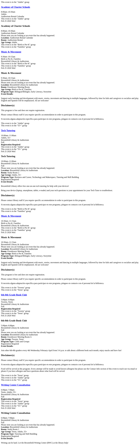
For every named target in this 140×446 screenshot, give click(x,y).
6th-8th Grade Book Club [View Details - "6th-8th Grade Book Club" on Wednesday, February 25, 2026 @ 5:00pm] (14, 294)
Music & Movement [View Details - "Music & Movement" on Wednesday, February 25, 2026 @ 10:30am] (11, 216)
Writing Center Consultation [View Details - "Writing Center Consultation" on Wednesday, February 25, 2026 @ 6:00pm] (15, 385)
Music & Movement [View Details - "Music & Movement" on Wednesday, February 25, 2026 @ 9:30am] (11, 52)
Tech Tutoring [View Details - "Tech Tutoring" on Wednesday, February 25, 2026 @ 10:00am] (8, 130)
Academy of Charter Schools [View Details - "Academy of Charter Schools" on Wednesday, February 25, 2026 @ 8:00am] (15, 7)
